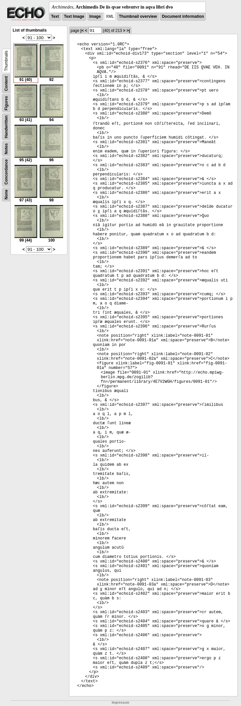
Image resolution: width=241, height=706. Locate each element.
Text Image (74, 16)
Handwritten (6, 127)
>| (128, 30)
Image (95, 16)
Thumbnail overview (138, 16)
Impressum (120, 702)
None (6, 194)
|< (82, 30)
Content (6, 83)
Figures (6, 103)
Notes (6, 148)
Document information (183, 16)
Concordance (6, 172)
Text (55, 16)
